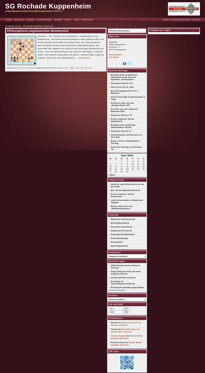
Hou (85, 68)
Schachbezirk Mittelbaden (123, 235)
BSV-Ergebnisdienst (120, 223)
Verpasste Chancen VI (121, 131)
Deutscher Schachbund (121, 227)
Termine (58, 20)
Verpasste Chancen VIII (121, 83)
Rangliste (19, 20)
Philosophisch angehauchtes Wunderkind (37, 30)
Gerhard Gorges (24, 68)
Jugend (30, 20)
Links (76, 20)
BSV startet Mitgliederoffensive (125, 190)
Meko (91, 68)
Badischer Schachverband (123, 219)
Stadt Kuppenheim (119, 246)
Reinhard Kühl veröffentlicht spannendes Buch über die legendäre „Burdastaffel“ (124, 77)
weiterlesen (84, 58)
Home (9, 20)
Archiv (68, 20)
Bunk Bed (121, 290)
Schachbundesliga (119, 238)
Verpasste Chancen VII (121, 115)
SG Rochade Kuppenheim (48, 6)
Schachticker (117, 242)
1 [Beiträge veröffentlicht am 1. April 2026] (121, 161)
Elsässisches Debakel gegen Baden (127, 288)
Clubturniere (44, 20)
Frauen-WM (79, 68)
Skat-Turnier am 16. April (122, 87)
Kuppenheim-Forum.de (121, 231)
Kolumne (66, 68)
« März (111, 175)
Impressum (87, 20)
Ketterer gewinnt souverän (123, 278)
